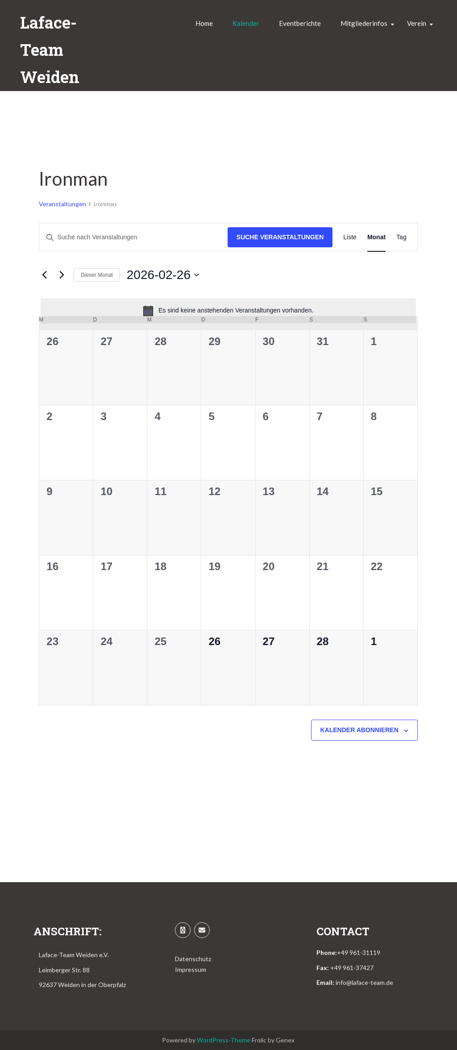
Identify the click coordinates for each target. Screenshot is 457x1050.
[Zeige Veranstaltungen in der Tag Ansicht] (401, 237)
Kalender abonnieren (359, 729)
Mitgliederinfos (364, 23)
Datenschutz (193, 958)
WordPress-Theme (223, 1040)
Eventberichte (300, 23)
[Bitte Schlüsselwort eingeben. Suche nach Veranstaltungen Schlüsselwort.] (133, 237)
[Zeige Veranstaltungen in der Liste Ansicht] (350, 237)
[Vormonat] (44, 275)
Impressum (190, 969)
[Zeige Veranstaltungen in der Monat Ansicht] (376, 237)
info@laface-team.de (364, 982)
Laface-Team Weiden (49, 50)
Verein (416, 23)
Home (204, 23)
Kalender (246, 23)
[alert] (228, 310)
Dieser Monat (96, 275)
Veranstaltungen (62, 204)
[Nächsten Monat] (61, 275)
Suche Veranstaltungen (280, 237)
